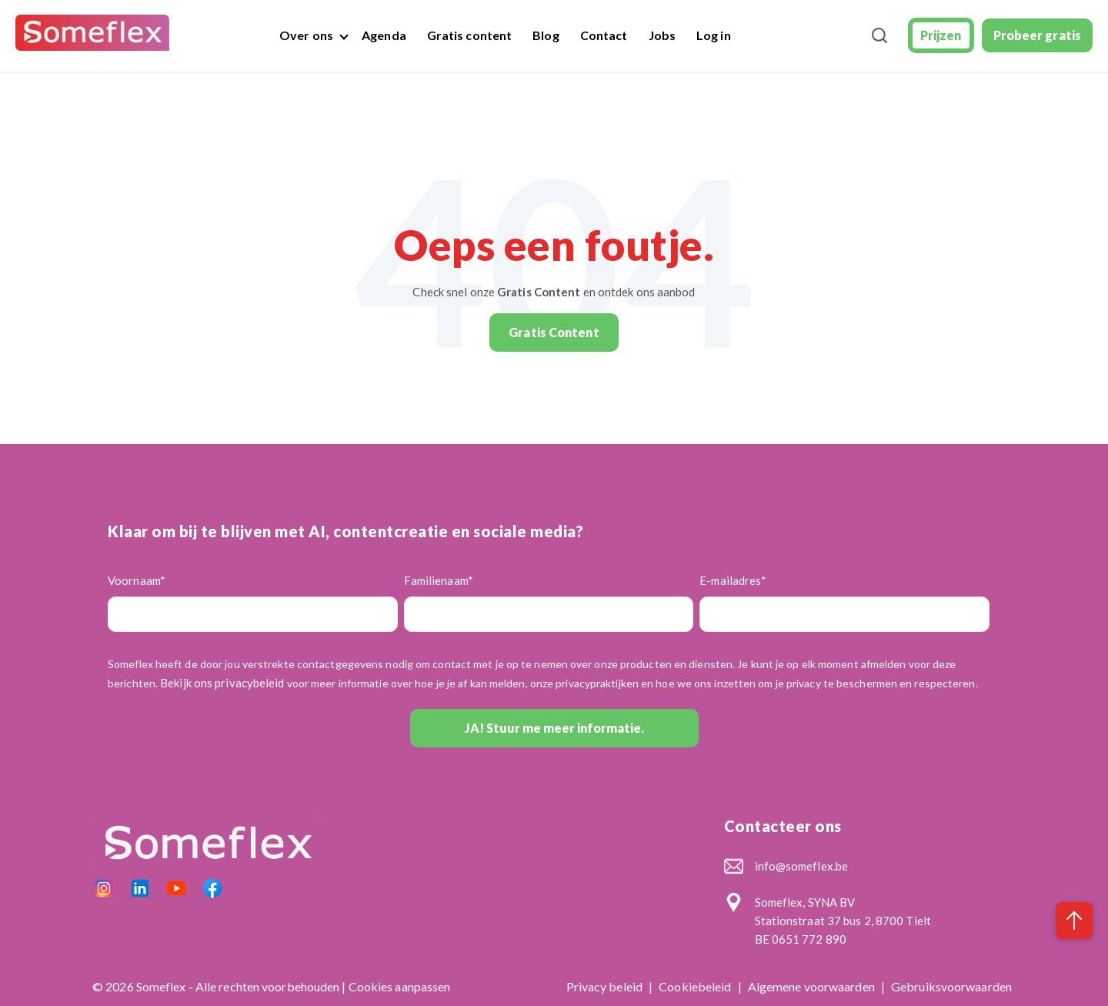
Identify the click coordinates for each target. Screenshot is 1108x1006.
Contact (604, 35)
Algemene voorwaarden (812, 986)
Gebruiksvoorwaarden (951, 986)
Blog (545, 35)
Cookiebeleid (696, 986)
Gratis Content (554, 332)
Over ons (306, 35)
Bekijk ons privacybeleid (222, 683)
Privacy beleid (606, 986)
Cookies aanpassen (400, 986)
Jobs (662, 35)
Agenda (384, 35)
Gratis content (469, 35)
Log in (713, 35)
